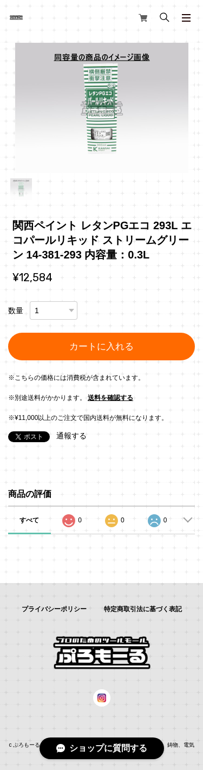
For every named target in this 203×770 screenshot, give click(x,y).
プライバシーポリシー (54, 609)
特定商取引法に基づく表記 (143, 609)
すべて (29, 520)
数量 (15, 310)
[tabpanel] (101, 108)
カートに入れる (101, 346)
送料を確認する (110, 398)
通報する (71, 435)
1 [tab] (21, 189)
